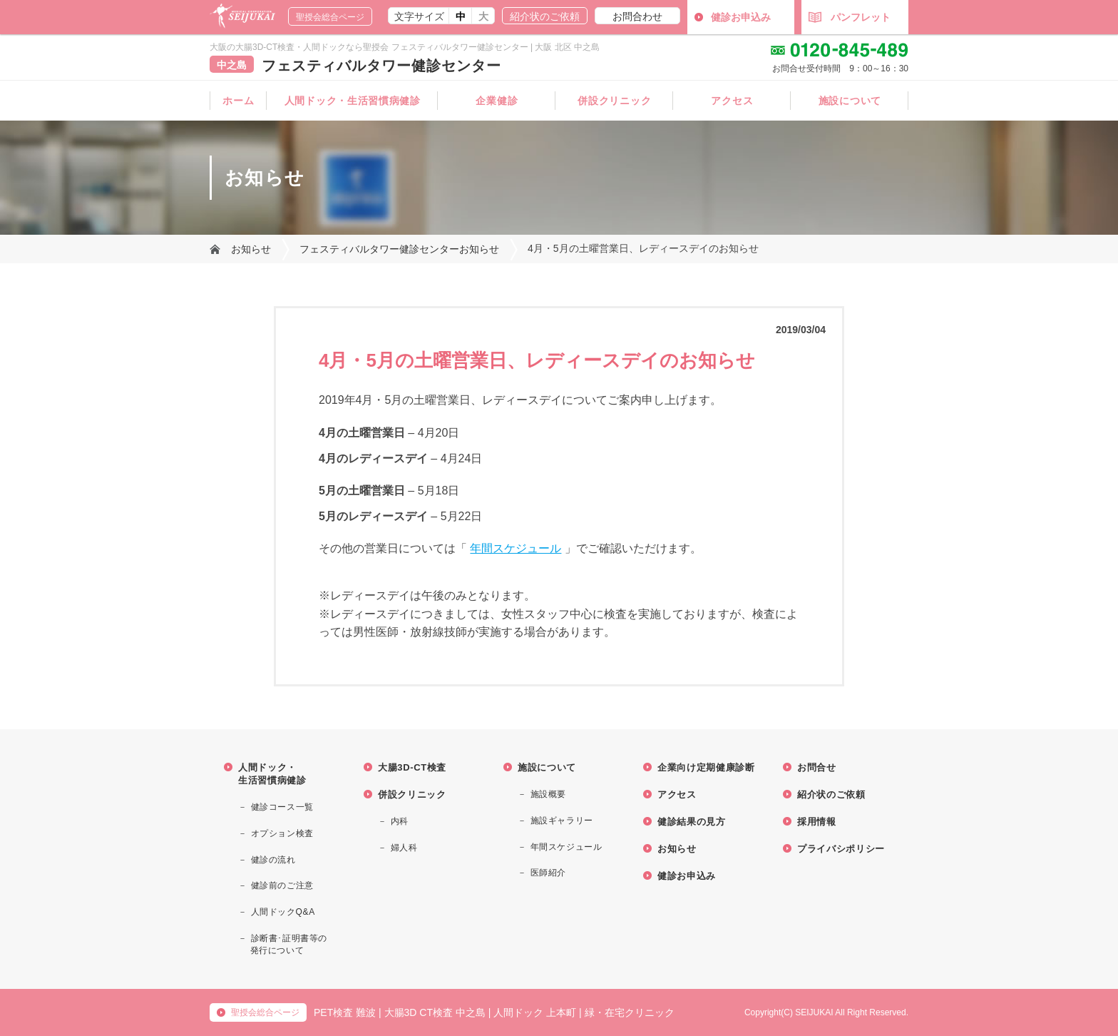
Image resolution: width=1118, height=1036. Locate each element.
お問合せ (816, 767)
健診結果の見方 (691, 821)
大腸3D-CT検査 (412, 767)
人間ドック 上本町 (534, 1012)
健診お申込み (741, 17)
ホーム (238, 100)
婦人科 (404, 848)
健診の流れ (273, 860)
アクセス (732, 100)
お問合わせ (637, 16)
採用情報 (816, 821)
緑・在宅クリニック (630, 1012)
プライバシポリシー (841, 848)
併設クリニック (614, 100)
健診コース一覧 (282, 807)
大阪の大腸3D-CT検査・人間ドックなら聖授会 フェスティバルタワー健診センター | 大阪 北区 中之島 (405, 47)
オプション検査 (282, 833)
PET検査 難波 (345, 1012)
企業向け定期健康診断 (706, 767)
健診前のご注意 (282, 885)
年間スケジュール (515, 548)
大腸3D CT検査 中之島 (435, 1012)
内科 (400, 821)
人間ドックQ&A (283, 912)
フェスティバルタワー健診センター (381, 66)
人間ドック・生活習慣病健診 (352, 100)
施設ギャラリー (561, 821)
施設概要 (548, 794)
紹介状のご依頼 (545, 16)
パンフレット (850, 17)
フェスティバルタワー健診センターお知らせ (399, 249)
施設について (850, 100)
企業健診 (497, 100)
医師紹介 (548, 873)
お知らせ (251, 249)
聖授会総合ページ (330, 17)
